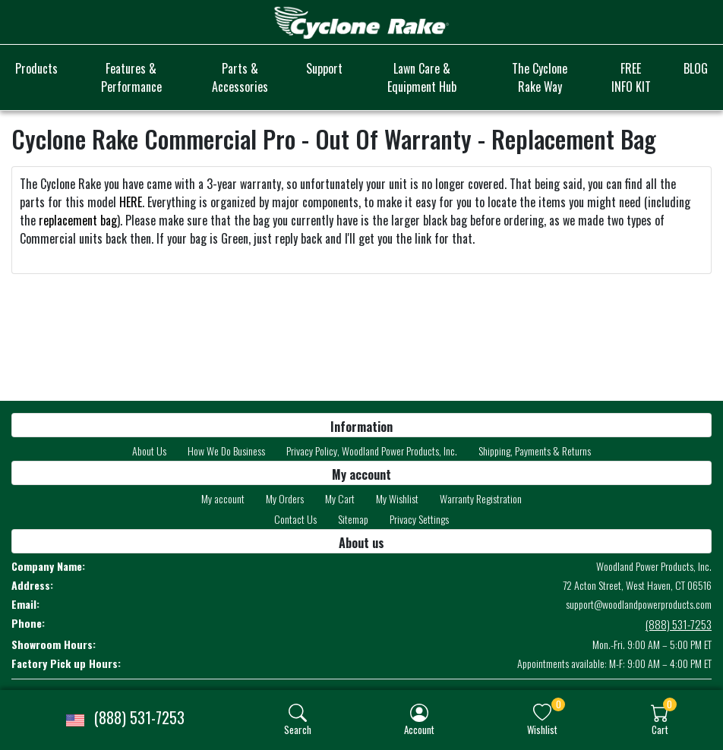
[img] (298, 713)
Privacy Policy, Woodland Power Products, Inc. (371, 451)
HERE (130, 202)
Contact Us (295, 519)
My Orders (285, 498)
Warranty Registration (481, 498)
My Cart (340, 498)
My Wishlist (397, 498)
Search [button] (297, 729)
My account (223, 498)
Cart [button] (660, 729)
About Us (149, 451)
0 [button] (558, 704)
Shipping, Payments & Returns (534, 451)
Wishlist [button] (542, 729)
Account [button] (419, 729)
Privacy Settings (419, 519)
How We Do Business (226, 451)
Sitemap (353, 519)
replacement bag (78, 220)
